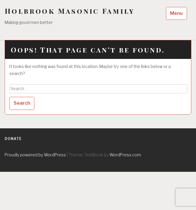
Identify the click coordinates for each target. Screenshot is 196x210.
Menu (176, 13)
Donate (13, 138)
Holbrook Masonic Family (70, 11)
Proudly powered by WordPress (35, 154)
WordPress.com (125, 154)
